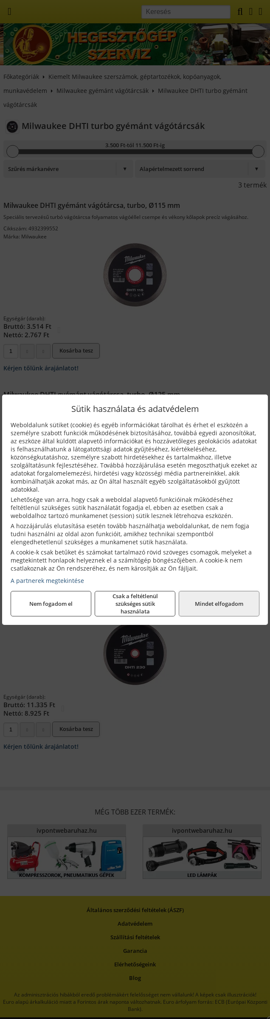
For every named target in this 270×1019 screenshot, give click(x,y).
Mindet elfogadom (219, 603)
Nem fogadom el (51, 603)
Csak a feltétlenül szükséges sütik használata (135, 603)
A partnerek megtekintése (47, 581)
